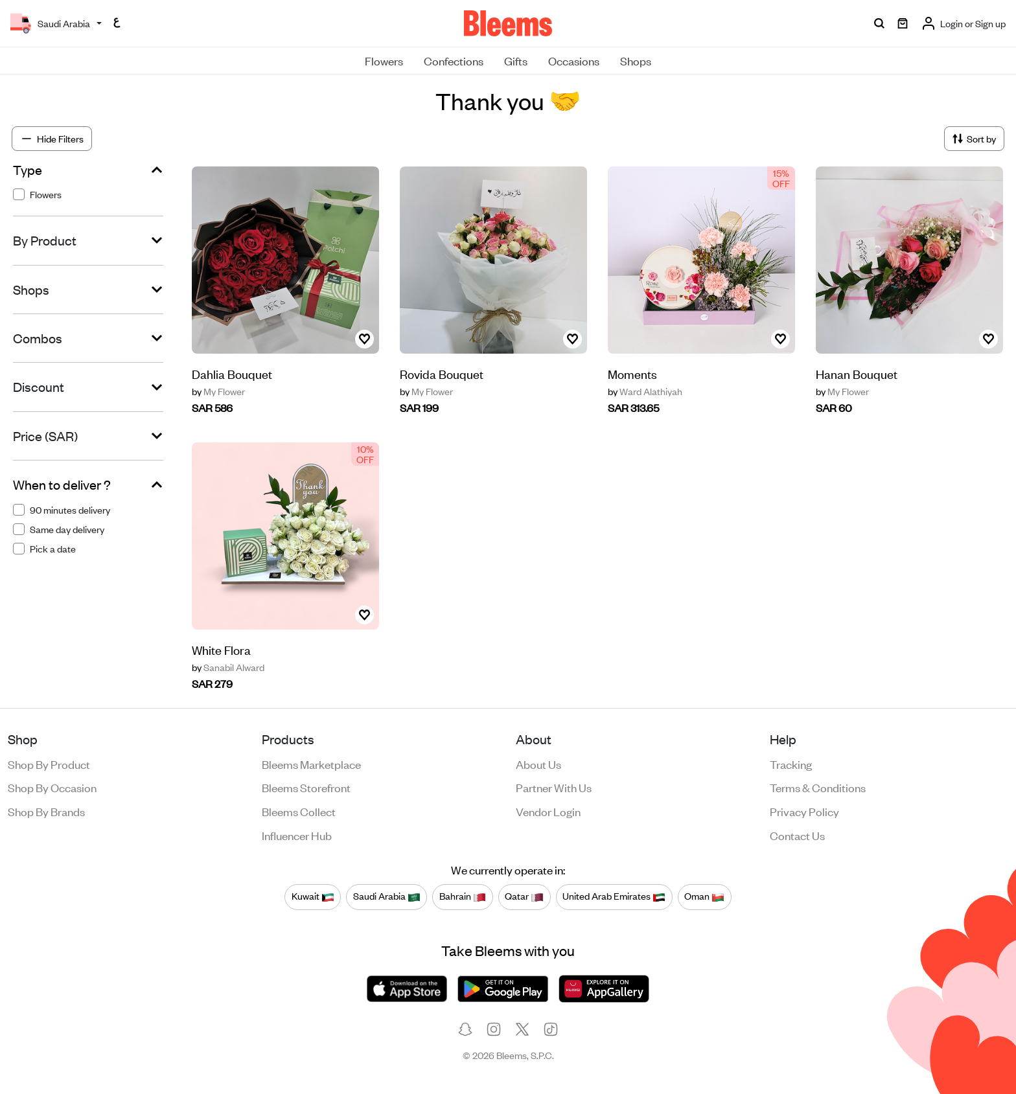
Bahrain (462, 896)
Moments (632, 373)
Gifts (515, 60)
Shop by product (49, 763)
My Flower (218, 391)
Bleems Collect (299, 811)
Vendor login (548, 811)
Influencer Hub (297, 835)
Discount (38, 386)
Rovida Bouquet (441, 373)
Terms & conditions (818, 787)
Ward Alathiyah (645, 391)
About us (538, 763)
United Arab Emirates (613, 896)
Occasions (573, 60)
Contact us (797, 835)
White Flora (221, 649)
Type (27, 169)
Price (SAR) (45, 435)
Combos (37, 338)
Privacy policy (804, 811)
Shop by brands (46, 811)
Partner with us (554, 787)
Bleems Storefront (306, 787)
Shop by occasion (52, 787)
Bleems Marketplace (311, 763)
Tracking (791, 763)
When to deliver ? (62, 484)
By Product (44, 240)
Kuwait (313, 896)
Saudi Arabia (387, 896)
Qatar (524, 896)
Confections (453, 60)
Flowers (384, 60)
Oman (704, 896)
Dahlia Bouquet (232, 373)
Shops (635, 60)
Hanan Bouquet (856, 373)
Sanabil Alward (228, 667)
